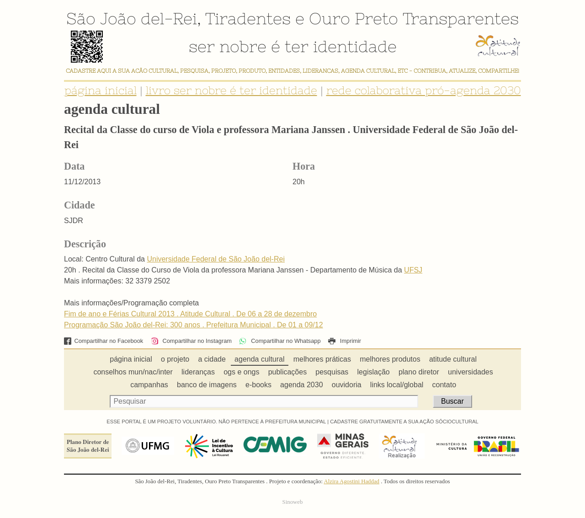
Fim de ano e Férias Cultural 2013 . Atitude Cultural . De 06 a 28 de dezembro (190, 314)
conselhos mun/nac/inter (132, 372)
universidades (470, 372)
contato (444, 385)
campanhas (149, 385)
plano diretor (419, 372)
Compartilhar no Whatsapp (279, 340)
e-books (258, 385)
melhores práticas (322, 359)
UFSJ (413, 270)
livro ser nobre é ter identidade (231, 90)
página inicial (100, 90)
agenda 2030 (301, 385)
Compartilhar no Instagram (191, 340)
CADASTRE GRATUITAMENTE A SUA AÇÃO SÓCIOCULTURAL (404, 421)
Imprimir (344, 340)
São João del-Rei (131, 18)
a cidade (212, 359)
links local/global (397, 385)
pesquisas (331, 372)
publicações (287, 372)
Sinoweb (292, 502)
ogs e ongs (241, 372)
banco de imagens (207, 385)
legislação (373, 372)
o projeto (175, 359)
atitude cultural (453, 359)
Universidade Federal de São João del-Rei (216, 259)
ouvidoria (347, 385)
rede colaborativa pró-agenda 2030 (423, 90)
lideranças (198, 372)
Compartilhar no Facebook (103, 340)
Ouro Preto (353, 18)
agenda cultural (259, 359)
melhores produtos (390, 359)
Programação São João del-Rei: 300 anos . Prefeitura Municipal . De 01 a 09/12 (193, 325)
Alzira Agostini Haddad (351, 481)
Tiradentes (248, 18)
